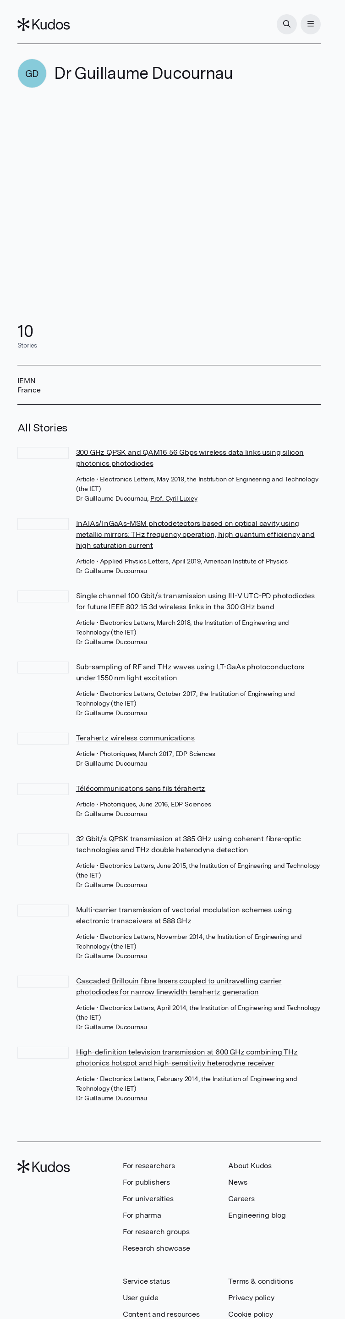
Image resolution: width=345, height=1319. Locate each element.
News (237, 1182)
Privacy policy (251, 1297)
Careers (241, 1198)
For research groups (156, 1231)
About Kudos (250, 1165)
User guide (141, 1297)
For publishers (146, 1182)
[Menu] (311, 24)
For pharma (142, 1215)
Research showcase (156, 1248)
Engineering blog (257, 1215)
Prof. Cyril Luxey (173, 498)
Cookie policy (250, 1314)
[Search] (287, 24)
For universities (148, 1198)
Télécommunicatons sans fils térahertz (141, 788)
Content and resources (161, 1314)
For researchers (149, 1165)
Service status (146, 1281)
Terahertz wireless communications (135, 738)
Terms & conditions (260, 1281)
